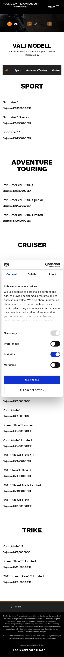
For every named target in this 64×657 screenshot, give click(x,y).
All (6, 70)
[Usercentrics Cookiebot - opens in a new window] (45, 265)
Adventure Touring (36, 70)
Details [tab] (32, 274)
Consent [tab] (11, 274)
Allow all (32, 379)
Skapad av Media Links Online (32, 645)
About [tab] (52, 274)
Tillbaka (17, 607)
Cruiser (56, 70)
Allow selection (32, 390)
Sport (18, 70)
